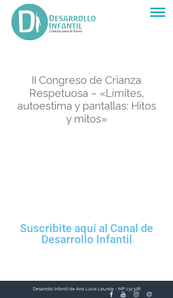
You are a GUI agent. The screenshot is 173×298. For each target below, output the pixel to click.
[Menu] (157, 7)
